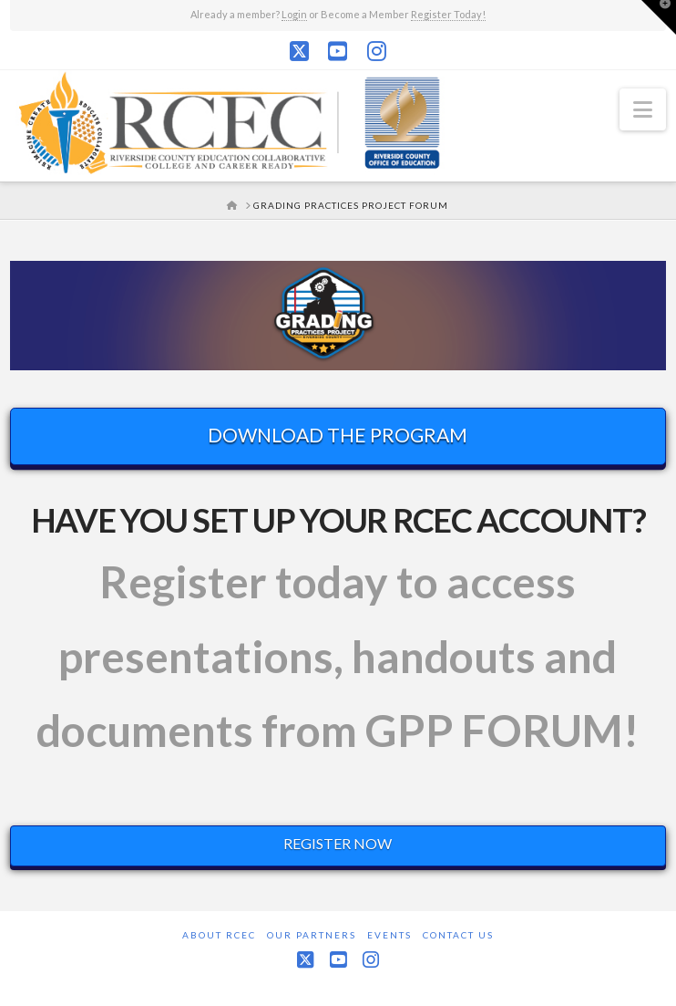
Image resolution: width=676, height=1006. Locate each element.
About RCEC (219, 934)
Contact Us (458, 934)
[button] (643, 109)
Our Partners (311, 934)
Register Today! (448, 14)
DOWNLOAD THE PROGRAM (337, 434)
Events (389, 934)
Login (294, 14)
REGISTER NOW (337, 843)
